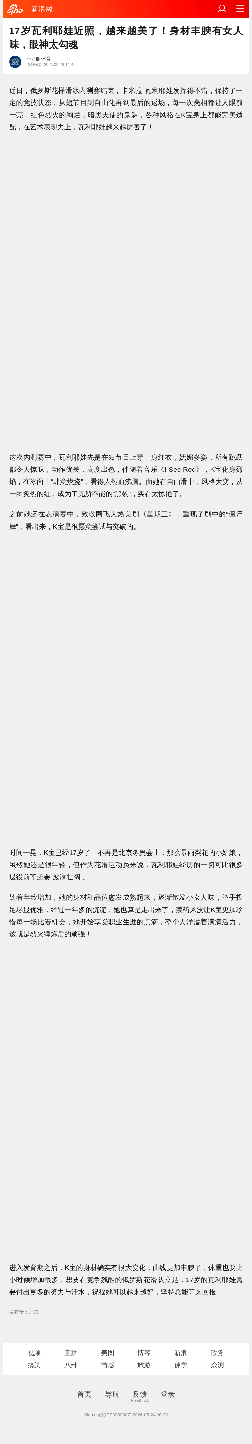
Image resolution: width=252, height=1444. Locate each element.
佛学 (180, 1364)
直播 (70, 1352)
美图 (107, 1352)
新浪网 (42, 8)
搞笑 (34, 1364)
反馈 (140, 1394)
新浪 (180, 1352)
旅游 (144, 1364)
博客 (144, 1352)
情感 (107, 1364)
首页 (84, 1394)
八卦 (70, 1364)
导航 (112, 1394)
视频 (34, 1352)
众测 (217, 1364)
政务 (217, 1352)
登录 (167, 1394)
